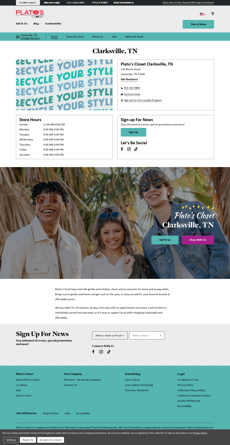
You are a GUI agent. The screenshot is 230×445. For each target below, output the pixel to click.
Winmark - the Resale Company (82, 379)
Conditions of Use (187, 379)
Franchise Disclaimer (137, 390)
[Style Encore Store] (100, 2)
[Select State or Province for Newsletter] (110, 335)
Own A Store (198, 24)
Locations (21, 385)
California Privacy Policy (191, 390)
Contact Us (70, 385)
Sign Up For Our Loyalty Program (143, 100)
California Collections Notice (194, 395)
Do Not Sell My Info (188, 401)
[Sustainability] (53, 24)
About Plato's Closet (27, 379)
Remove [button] (35, 38)
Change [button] (25, 38)
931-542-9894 (132, 88)
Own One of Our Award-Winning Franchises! (188, 2)
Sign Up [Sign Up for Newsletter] (133, 132)
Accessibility (184, 406)
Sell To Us (165, 240)
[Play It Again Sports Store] (76, 2)
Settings (11, 440)
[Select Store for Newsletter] (147, 335)
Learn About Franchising (139, 385)
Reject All (28, 440)
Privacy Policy (185, 385)
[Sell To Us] (23, 24)
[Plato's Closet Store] (28, 2)
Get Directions (129, 79)
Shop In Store (23, 395)
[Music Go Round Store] (124, 2)
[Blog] (36, 24)
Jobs (18, 390)
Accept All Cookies (50, 440)
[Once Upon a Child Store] (52, 2)
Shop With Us (198, 240)
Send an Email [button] (132, 94)
